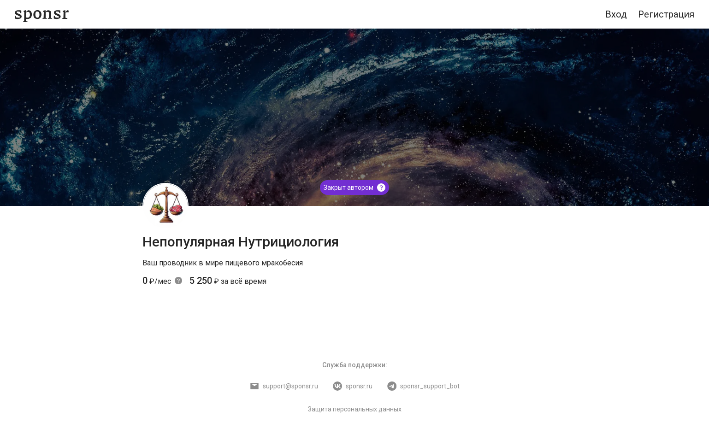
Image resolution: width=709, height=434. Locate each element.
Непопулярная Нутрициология (240, 242)
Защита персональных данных (355, 409)
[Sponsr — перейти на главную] (42, 14)
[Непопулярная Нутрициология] (165, 206)
